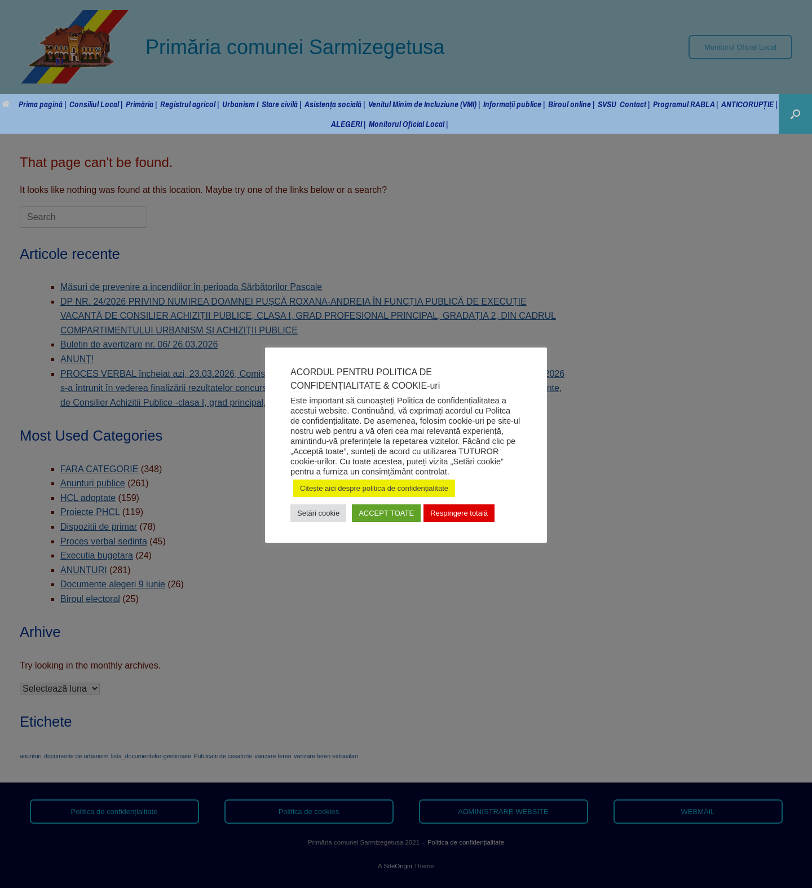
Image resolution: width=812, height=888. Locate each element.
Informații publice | (514, 104)
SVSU (607, 104)
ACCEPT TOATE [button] (386, 513)
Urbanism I (240, 104)
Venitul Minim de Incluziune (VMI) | (424, 104)
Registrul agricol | (189, 104)
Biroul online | (571, 104)
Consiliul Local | (95, 104)
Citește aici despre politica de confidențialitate (374, 488)
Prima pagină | (34, 104)
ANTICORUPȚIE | (749, 104)
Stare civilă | (281, 104)
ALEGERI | (348, 124)
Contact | (635, 104)
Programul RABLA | (685, 104)
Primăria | (141, 104)
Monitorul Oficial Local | (408, 124)
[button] (795, 114)
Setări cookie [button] (318, 513)
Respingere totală (459, 513)
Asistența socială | (334, 104)
